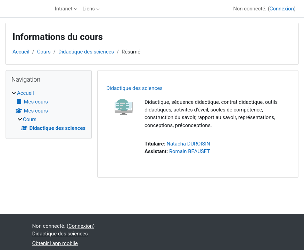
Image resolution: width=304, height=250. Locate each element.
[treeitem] (48, 110)
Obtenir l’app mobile (55, 243)
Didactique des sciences (86, 52)
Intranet (64, 9)
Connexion (282, 9)
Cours (44, 52)
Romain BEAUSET (189, 151)
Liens (89, 9)
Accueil (21, 52)
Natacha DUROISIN (188, 144)
